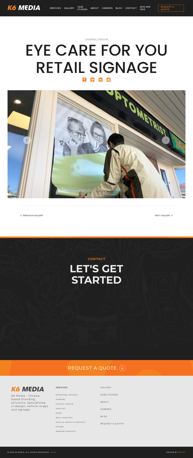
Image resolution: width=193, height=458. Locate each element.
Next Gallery (164, 215)
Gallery (69, 8)
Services (55, 8)
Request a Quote (167, 8)
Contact (131, 8)
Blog (119, 8)
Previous (27, 140)
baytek (181, 452)
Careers (107, 8)
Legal (53, 452)
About (95, 8)
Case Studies (82, 8)
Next (166, 140)
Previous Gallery (31, 215)
